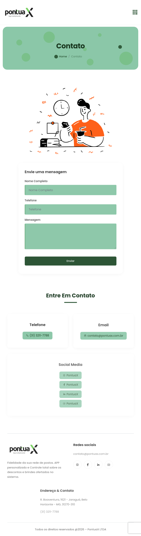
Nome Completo (36, 182)
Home (63, 56)
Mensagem (33, 221)
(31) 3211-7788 (37, 336)
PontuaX (70, 377)
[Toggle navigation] (135, 12)
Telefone (31, 201)
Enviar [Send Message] (70, 262)
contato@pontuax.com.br (103, 337)
